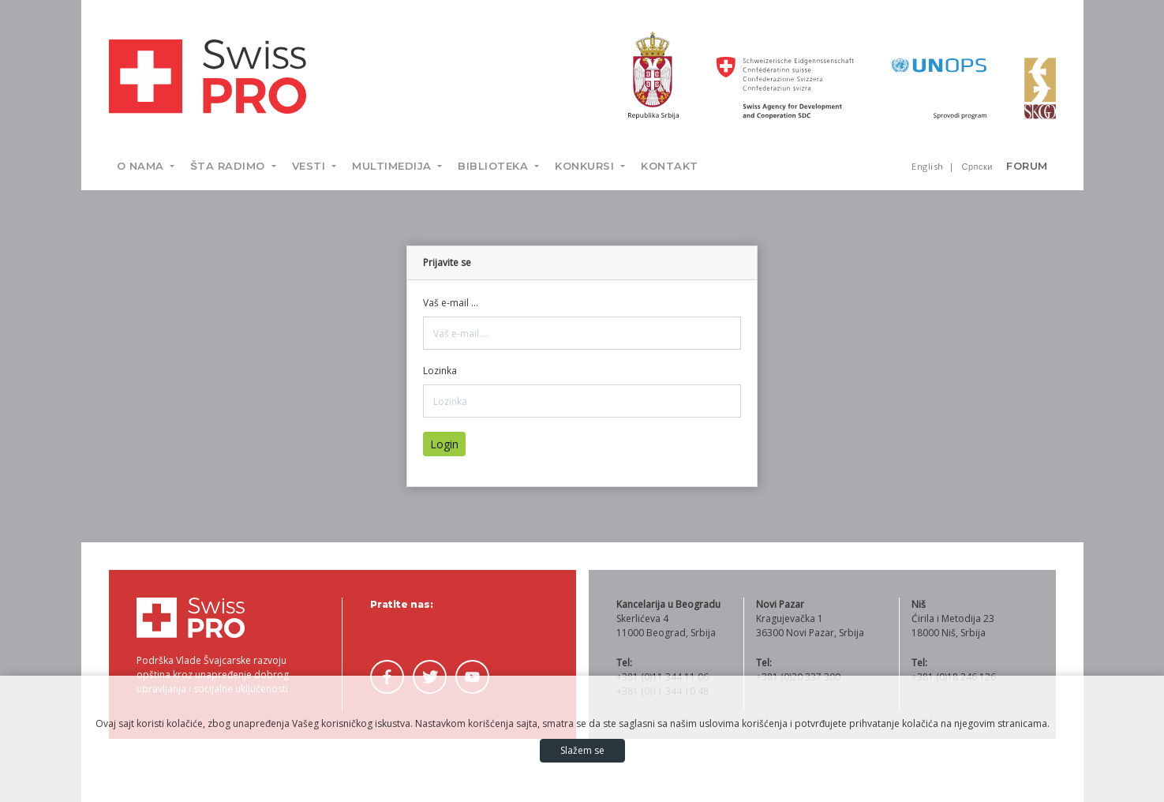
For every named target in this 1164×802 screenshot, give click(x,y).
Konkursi (586, 165)
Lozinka (440, 370)
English (928, 166)
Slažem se (582, 750)
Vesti (310, 165)
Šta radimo (229, 165)
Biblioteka (495, 165)
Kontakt (669, 165)
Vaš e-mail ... (450, 302)
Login (444, 444)
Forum (1027, 165)
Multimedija (393, 165)
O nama (142, 165)
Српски (977, 166)
